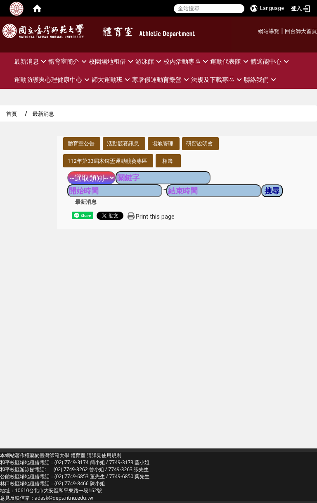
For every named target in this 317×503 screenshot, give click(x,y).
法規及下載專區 (217, 79)
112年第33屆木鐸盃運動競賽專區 (107, 160)
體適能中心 (271, 61)
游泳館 (149, 61)
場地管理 (162, 143)
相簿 (167, 160)
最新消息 (31, 61)
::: (255, 30)
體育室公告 (81, 143)
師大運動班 (112, 79)
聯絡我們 (261, 79)
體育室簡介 (68, 61)
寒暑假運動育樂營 (161, 79)
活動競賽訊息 (123, 143)
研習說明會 (199, 143)
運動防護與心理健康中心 (53, 79)
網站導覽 (268, 31)
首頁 (11, 113)
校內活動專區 (186, 61)
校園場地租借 (112, 61)
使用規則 (111, 455)
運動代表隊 (230, 61)
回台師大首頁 (301, 31)
